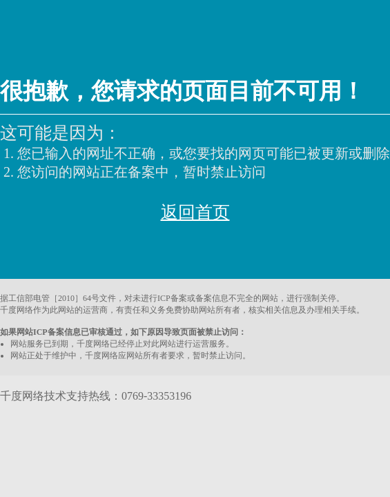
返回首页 (195, 212)
